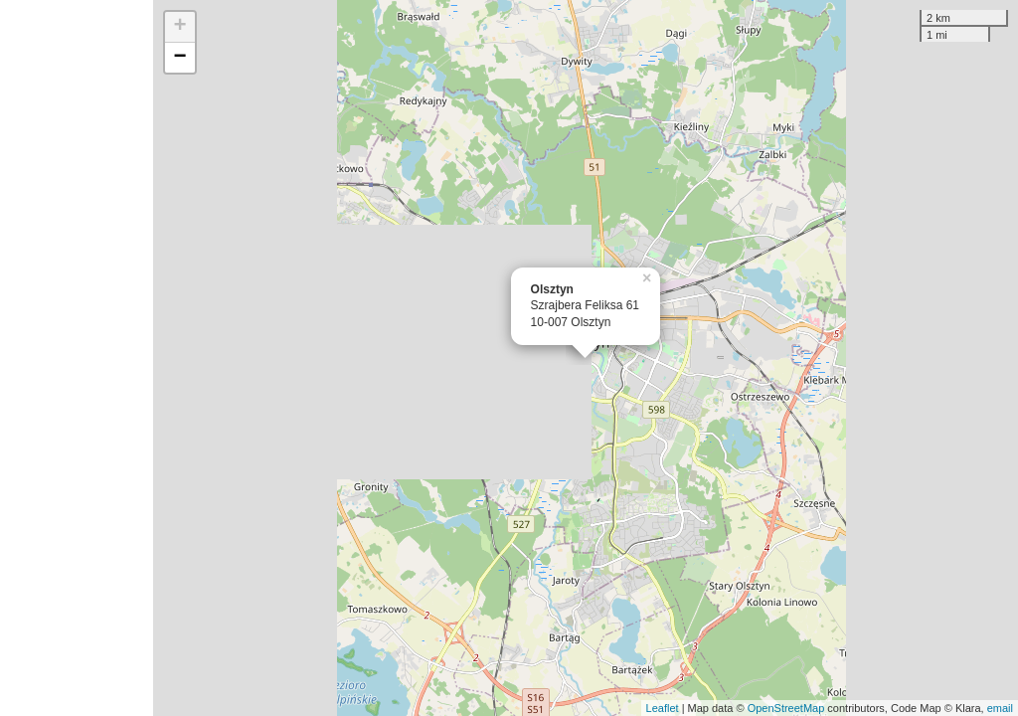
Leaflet (662, 708)
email (1000, 708)
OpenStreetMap (786, 708)
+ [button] (180, 27)
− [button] (180, 58)
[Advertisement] (76, 358)
